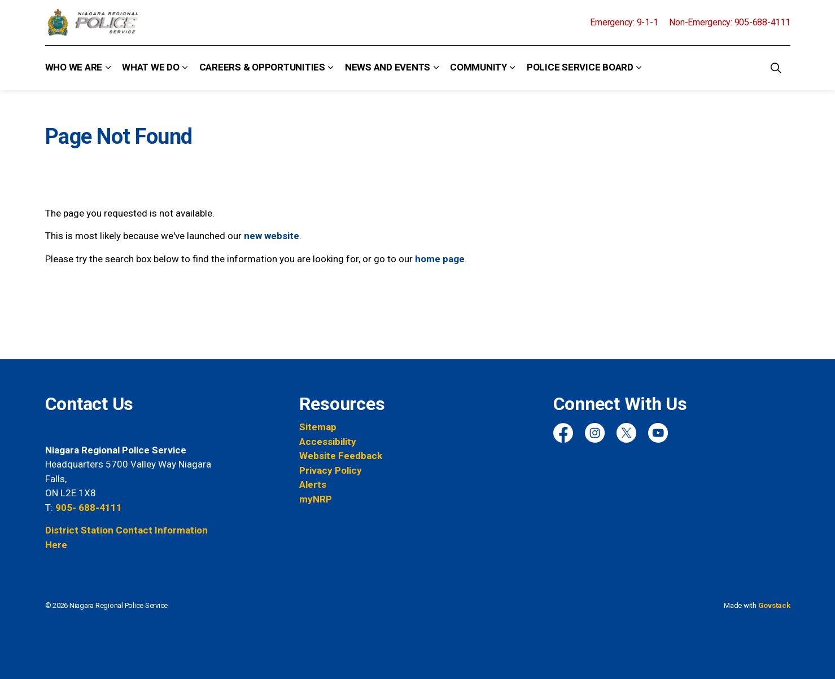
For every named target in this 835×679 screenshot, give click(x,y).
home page (440, 258)
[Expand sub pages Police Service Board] (639, 67)
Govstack (774, 605)
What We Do (151, 67)
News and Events (387, 67)
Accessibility (327, 441)
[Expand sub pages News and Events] (435, 67)
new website (271, 235)
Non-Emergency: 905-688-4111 (729, 22)
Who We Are (74, 67)
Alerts (312, 484)
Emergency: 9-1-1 (624, 22)
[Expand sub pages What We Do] (185, 67)
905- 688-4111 (88, 507)
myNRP (315, 499)
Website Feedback (340, 455)
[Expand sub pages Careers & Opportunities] (330, 67)
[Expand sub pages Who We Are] (107, 67)
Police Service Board (580, 67)
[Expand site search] (776, 67)
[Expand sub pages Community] (512, 67)
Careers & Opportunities (262, 67)
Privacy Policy (330, 470)
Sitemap (317, 427)
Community (478, 67)
